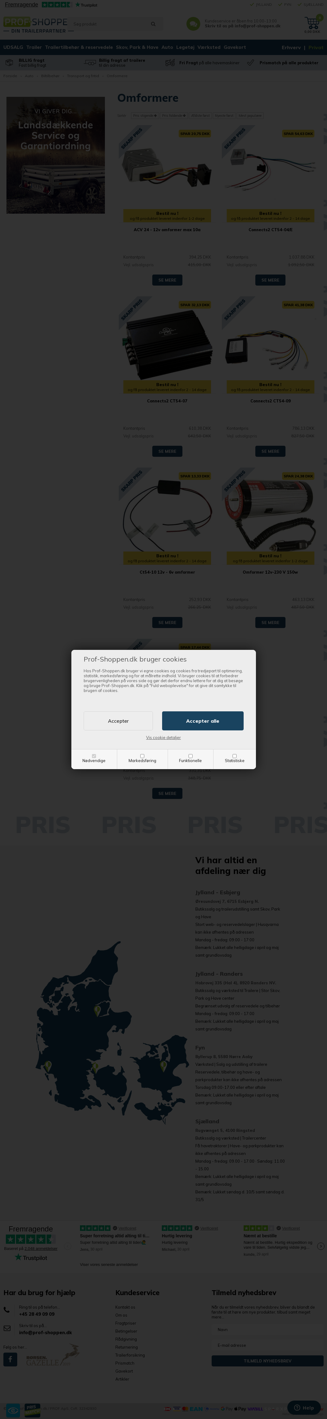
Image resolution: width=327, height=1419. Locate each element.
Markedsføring (142, 760)
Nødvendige (94, 760)
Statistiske (235, 760)
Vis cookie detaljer (163, 737)
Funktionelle (190, 760)
